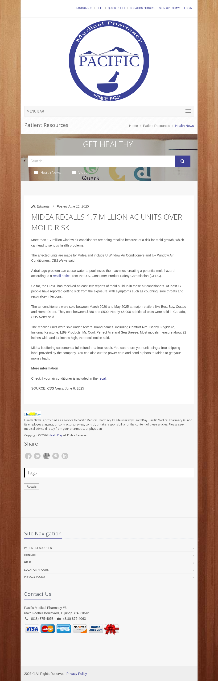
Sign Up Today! (169, 8)
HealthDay (55, 435)
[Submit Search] (182, 161)
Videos (81, 172)
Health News (47, 172)
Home (133, 126)
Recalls (32, 486)
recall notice (61, 276)
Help (100, 8)
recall (102, 378)
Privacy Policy (35, 576)
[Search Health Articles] (101, 161)
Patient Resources (156, 126)
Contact (30, 555)
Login (188, 8)
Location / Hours (142, 8)
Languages (84, 8)
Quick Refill (116, 8)
